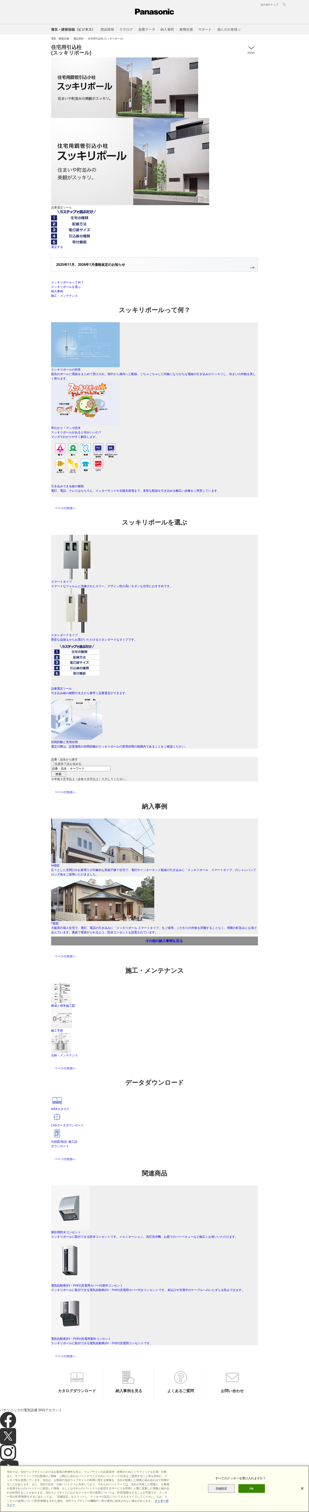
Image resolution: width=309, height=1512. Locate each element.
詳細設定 (221, 1488)
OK (251, 1488)
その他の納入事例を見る (164, 940)
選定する (57, 247)
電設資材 (78, 38)
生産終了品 (68, 764)
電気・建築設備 (60, 38)
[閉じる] (302, 1488)
